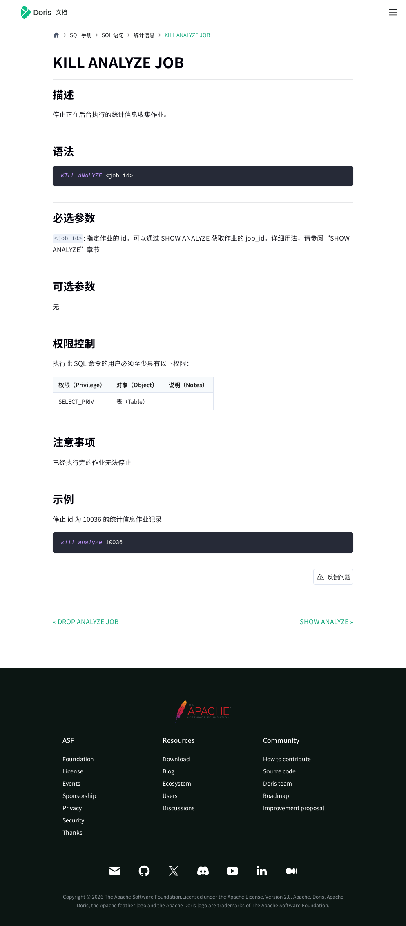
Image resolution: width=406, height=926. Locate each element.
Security (73, 820)
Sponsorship (79, 795)
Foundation (78, 759)
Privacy (72, 808)
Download (176, 759)
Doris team (277, 783)
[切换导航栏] (393, 12)
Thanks (72, 832)
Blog (168, 771)
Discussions (179, 808)
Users (170, 795)
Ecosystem (177, 783)
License (72, 771)
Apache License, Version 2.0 (259, 896)
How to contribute (287, 759)
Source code (279, 771)
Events (71, 783)
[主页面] (56, 35)
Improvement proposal (293, 808)
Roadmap (276, 795)
